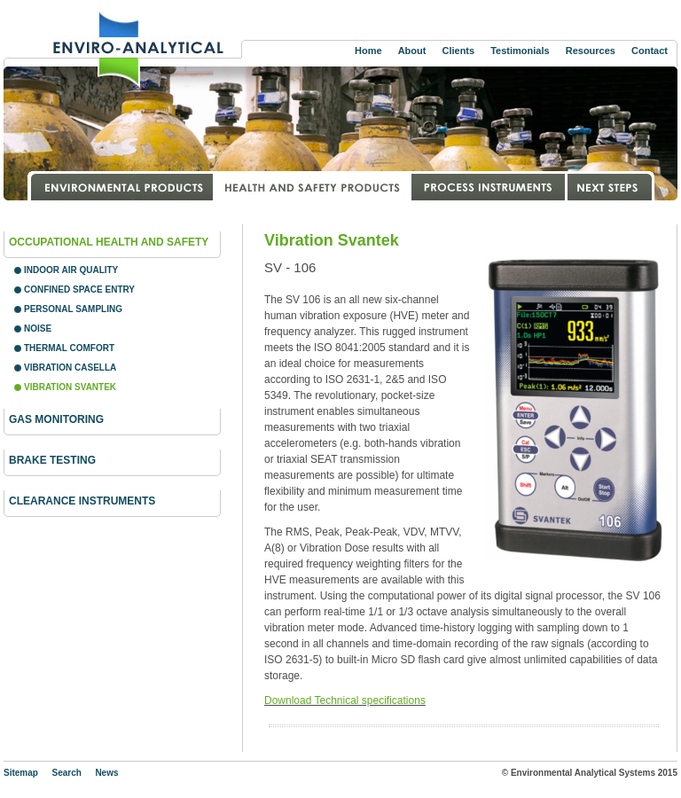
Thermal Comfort (69, 348)
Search (66, 773)
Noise (37, 328)
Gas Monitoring (56, 419)
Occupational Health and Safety (108, 242)
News (106, 773)
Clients (458, 50)
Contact (649, 50)
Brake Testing (52, 460)
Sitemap (21, 773)
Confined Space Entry (79, 289)
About (412, 50)
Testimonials (519, 50)
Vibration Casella (70, 367)
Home (368, 50)
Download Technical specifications (345, 700)
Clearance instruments (82, 501)
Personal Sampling (73, 309)
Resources (590, 50)
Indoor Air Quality (71, 270)
